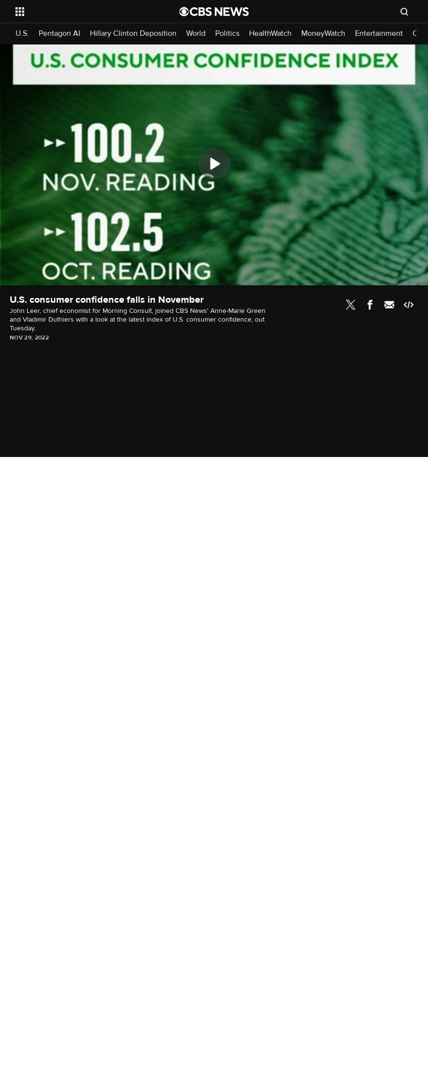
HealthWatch (270, 33)
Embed (408, 305)
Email (389, 305)
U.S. (22, 33)
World (196, 33)
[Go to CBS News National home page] (214, 11)
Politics (227, 33)
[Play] (214, 163)
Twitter (350, 305)
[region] (214, 164)
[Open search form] (404, 11)
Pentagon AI (59, 33)
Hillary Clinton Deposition (133, 33)
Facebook (370, 305)
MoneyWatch (323, 33)
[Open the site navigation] (81, 11)
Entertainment (379, 33)
